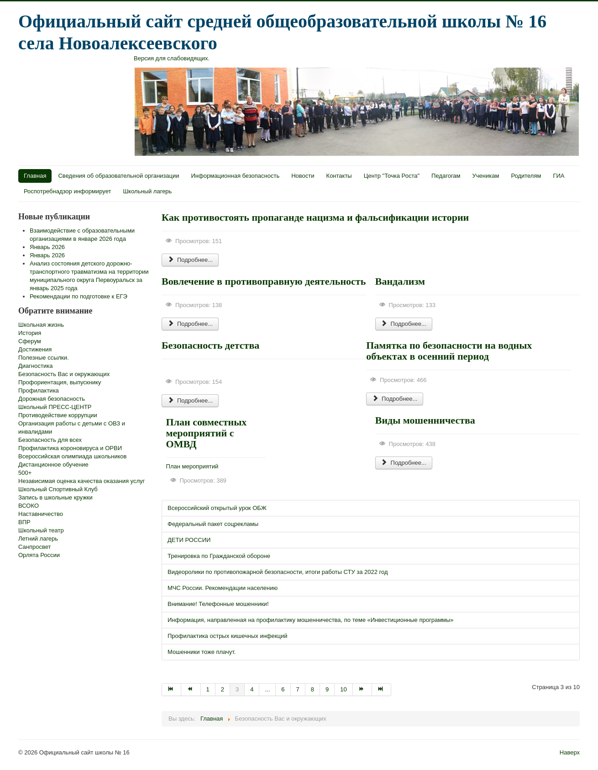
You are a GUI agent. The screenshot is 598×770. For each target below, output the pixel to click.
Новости (302, 175)
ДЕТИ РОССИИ (189, 539)
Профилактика (38, 390)
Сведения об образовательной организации (118, 175)
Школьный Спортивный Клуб (58, 489)
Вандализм (400, 281)
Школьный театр (41, 530)
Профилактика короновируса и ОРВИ (70, 448)
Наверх (570, 752)
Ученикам (485, 175)
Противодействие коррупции (57, 415)
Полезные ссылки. (43, 357)
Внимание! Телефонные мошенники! (218, 603)
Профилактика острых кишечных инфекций (227, 635)
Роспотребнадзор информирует (67, 191)
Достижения (35, 349)
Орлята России (39, 555)
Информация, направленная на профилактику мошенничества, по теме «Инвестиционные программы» (311, 619)
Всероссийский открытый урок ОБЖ (217, 507)
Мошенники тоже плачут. (202, 651)
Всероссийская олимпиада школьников (72, 456)
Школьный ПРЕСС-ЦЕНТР (55, 407)
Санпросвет (34, 546)
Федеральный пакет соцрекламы (213, 523)
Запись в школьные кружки (55, 497)
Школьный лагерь (147, 191)
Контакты (339, 175)
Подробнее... (190, 259)
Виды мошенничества (425, 420)
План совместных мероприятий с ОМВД (206, 433)
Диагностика (35, 365)
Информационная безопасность (235, 175)
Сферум (29, 341)
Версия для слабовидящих (171, 58)
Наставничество (40, 513)
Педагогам (445, 175)
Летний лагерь (38, 538)
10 (343, 689)
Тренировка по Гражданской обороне (219, 555)
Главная (35, 175)
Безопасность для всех (50, 439)
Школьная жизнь (41, 324)
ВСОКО (28, 505)
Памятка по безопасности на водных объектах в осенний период (449, 351)
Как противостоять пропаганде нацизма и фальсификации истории (315, 217)
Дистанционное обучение (53, 464)
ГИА (558, 175)
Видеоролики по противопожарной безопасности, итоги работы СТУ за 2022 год (278, 571)
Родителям (526, 175)
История (29, 332)
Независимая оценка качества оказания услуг (81, 481)
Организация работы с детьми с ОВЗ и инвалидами (71, 427)
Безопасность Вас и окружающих (64, 374)
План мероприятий (192, 466)
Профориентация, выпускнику (59, 382)
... (267, 689)
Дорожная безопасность (51, 398)
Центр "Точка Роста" (392, 175)
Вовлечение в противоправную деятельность (264, 281)
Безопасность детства (210, 345)
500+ (24, 472)
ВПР (24, 522)
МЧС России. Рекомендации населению (223, 587)
